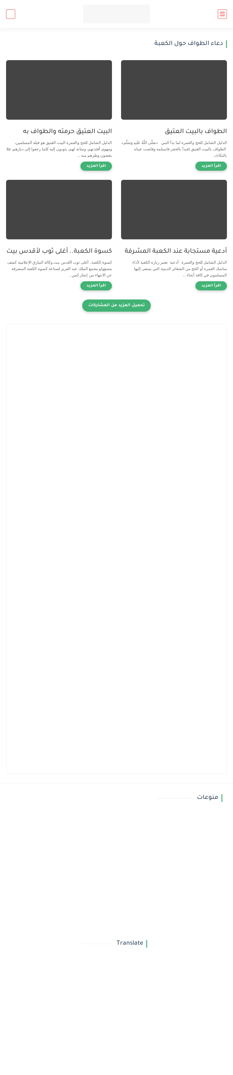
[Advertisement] (116, 372)
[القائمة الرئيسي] (222, 14)
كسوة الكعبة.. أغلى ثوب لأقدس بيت (59, 251)
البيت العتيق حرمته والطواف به (67, 131)
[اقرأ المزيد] (211, 166)
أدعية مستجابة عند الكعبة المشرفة (176, 251)
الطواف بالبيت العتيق (196, 131)
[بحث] (10, 14)
